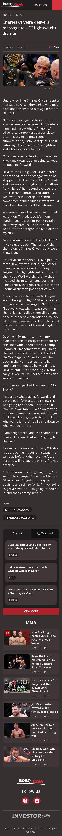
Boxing (13, 555)
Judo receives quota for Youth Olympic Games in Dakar (27, 569)
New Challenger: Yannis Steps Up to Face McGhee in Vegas (43, 637)
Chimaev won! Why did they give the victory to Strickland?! (43, 754)
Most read (45, 533)
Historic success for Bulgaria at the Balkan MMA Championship (44, 685)
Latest (16, 533)
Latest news (40, 4)
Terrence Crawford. (19, 517)
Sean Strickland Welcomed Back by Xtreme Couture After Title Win (43, 661)
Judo (11, 577)
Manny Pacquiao (17, 510)
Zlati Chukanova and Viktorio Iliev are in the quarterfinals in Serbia (29, 546)
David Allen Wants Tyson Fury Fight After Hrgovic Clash (30, 591)
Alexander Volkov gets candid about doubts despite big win (43, 730)
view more (31, 611)
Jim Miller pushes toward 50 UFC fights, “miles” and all (44, 708)
